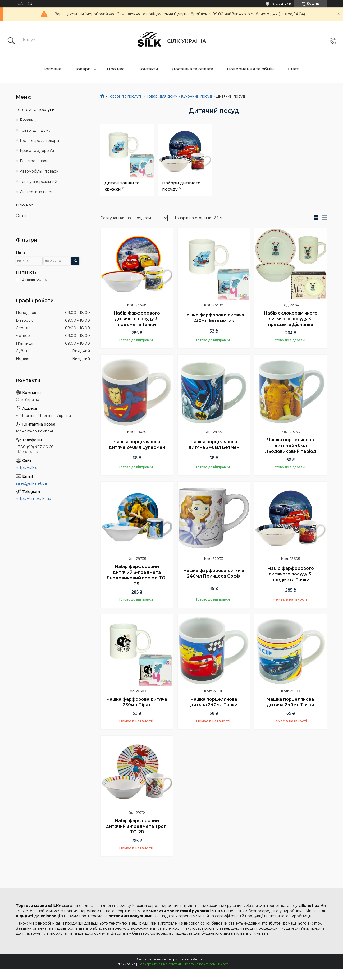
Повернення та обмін (250, 68)
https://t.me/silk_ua (33, 498)
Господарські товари (39, 140)
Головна (52, 68)
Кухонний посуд (196, 96)
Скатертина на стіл (38, 192)
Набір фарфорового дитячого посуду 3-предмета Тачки (136, 319)
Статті (293, 68)
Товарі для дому (162, 96)
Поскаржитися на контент (159, 964)
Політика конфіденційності (206, 964)
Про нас (116, 68)
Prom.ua (200, 959)
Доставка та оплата (192, 68)
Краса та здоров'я (37, 150)
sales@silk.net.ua (31, 483)
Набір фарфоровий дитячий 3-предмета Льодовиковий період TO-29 (136, 575)
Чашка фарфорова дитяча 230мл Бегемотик (213, 317)
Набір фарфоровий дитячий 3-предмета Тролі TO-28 (137, 826)
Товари (83, 68)
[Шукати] (11, 41)
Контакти (148, 68)
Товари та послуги (125, 96)
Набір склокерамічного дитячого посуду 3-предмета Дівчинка (291, 319)
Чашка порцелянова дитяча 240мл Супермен (137, 444)
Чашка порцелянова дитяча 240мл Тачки (213, 702)
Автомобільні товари (39, 171)
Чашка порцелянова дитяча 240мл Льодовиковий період (290, 445)
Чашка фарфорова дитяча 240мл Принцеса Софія (213, 573)
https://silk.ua (28, 467)
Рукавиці (28, 120)
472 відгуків (281, 4)
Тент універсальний (38, 181)
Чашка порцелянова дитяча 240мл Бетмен (213, 444)
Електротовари (34, 161)
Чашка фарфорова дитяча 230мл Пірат (136, 702)
